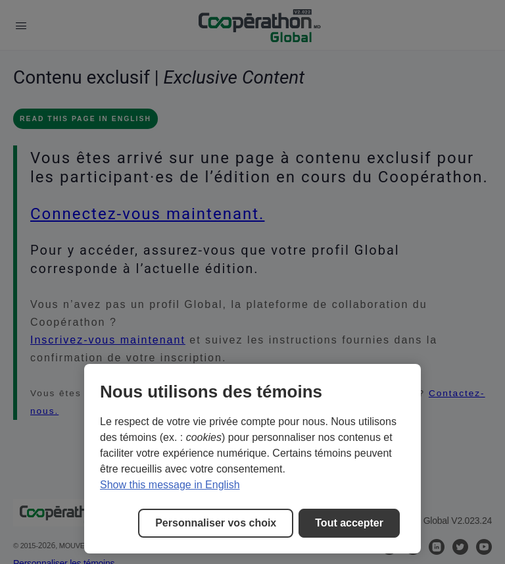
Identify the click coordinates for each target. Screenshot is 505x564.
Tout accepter (349, 522)
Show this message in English (170, 484)
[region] (252, 458)
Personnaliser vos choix (215, 522)
